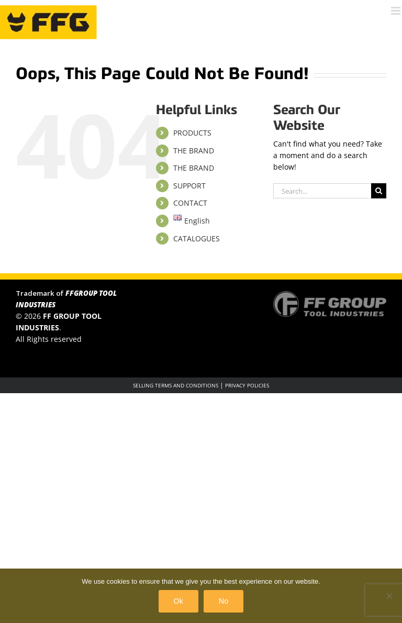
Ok (178, 601)
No (223, 601)
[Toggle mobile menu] (396, 10)
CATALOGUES (196, 238)
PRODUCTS (192, 133)
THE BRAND (193, 150)
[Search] (378, 190)
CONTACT (190, 203)
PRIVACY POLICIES (247, 385)
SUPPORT (189, 186)
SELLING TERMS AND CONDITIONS (175, 385)
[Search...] (322, 190)
